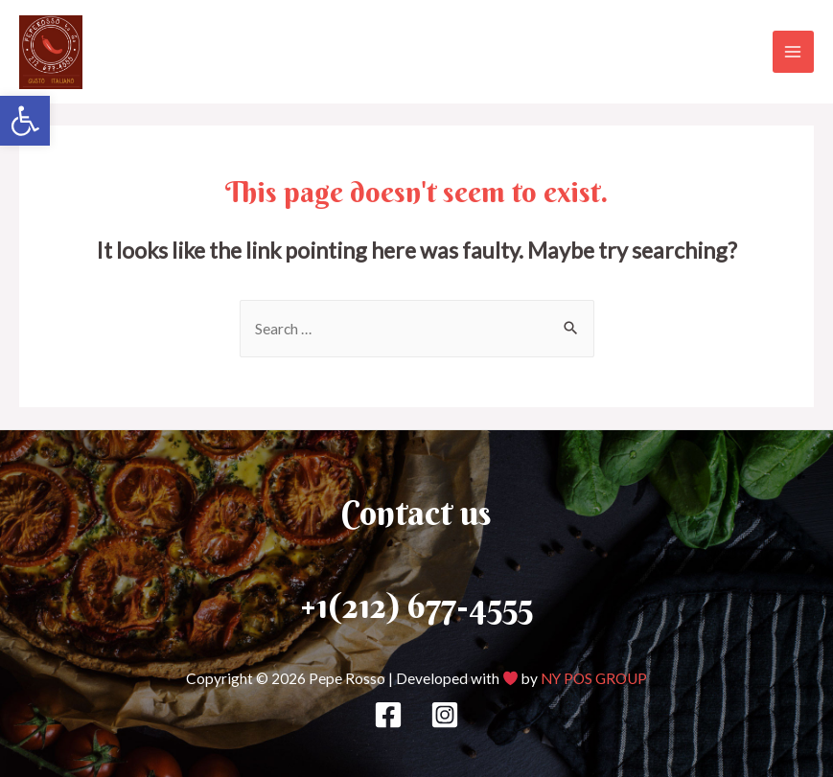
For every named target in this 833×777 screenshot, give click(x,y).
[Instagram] (444, 714)
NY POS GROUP (594, 678)
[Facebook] (388, 714)
